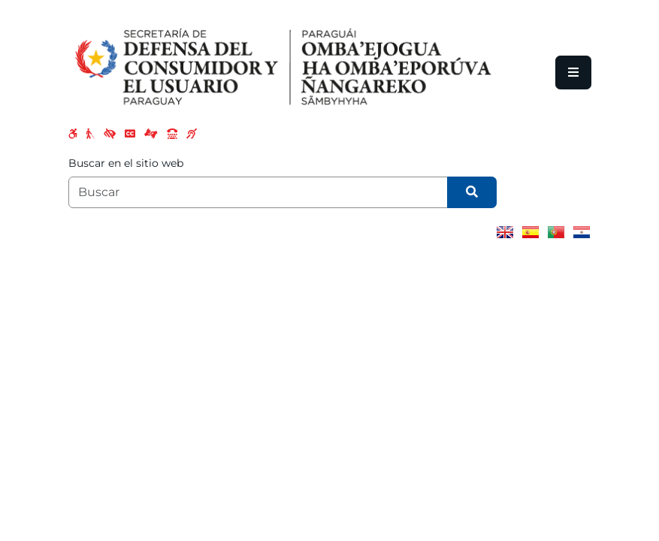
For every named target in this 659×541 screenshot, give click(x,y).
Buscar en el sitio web (125, 163)
